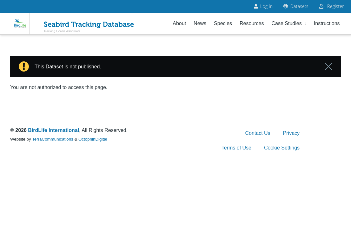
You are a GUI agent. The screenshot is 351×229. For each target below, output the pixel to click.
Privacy (291, 133)
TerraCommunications (52, 139)
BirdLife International (53, 130)
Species (223, 23)
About (179, 23)
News (200, 23)
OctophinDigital (92, 139)
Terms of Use (236, 147)
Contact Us (257, 133)
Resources (252, 23)
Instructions (327, 23)
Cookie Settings (282, 147)
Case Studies (289, 23)
